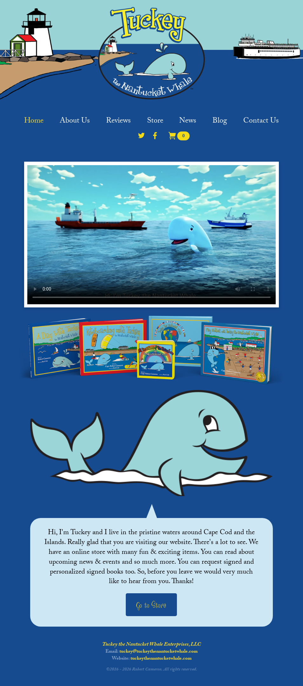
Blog (219, 123)
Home (34, 123)
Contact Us (261, 123)
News (187, 123)
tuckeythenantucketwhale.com (161, 659)
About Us (75, 123)
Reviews (118, 123)
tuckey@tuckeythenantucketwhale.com (158, 652)
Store (155, 123)
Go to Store (151, 605)
